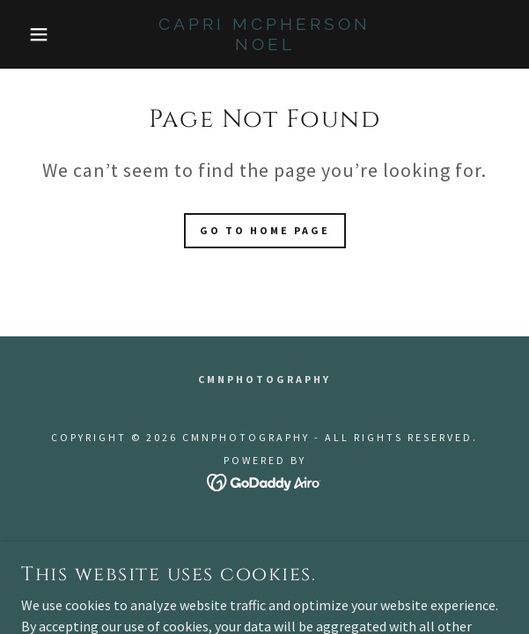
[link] (265, 34)
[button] (36, 34)
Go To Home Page (265, 230)
